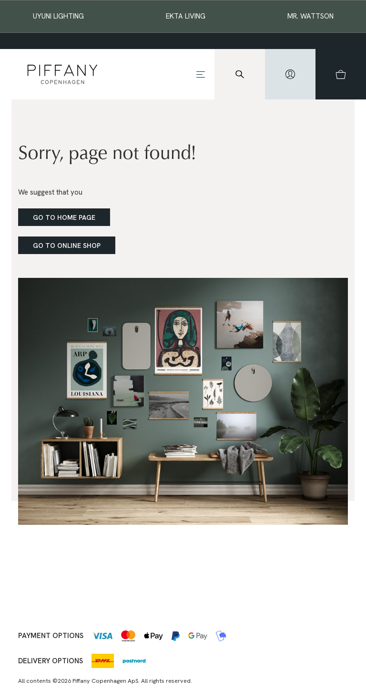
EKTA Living (185, 16)
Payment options (50, 635)
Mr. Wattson (310, 16)
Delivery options (50, 661)
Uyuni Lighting (58, 16)
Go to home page (64, 217)
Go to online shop (67, 245)
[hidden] (290, 74)
